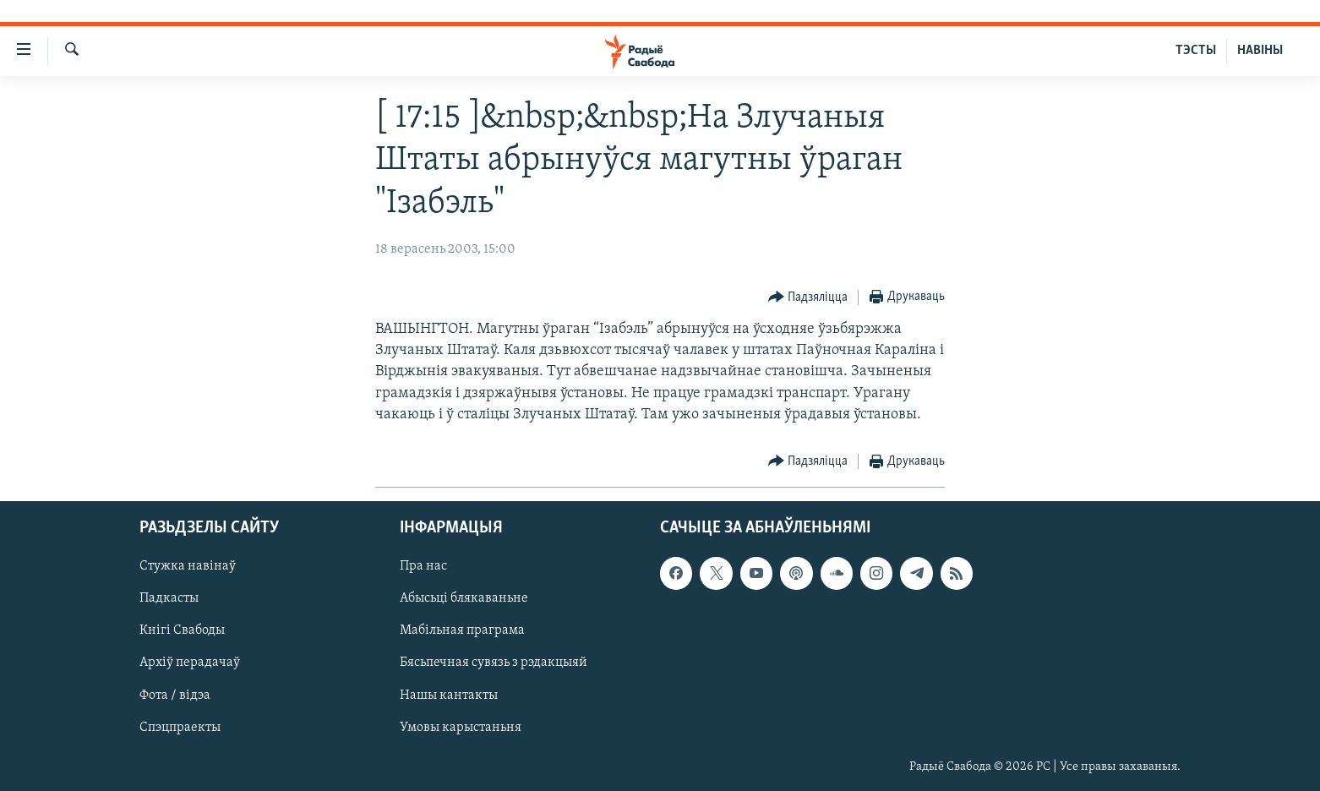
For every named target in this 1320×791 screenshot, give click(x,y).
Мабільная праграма (462, 631)
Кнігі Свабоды (182, 631)
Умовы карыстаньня (460, 727)
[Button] (808, 297)
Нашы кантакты (449, 695)
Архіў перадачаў (189, 663)
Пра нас (423, 566)
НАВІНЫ (1260, 50)
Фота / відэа (174, 695)
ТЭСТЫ (1195, 50)
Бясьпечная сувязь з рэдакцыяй (493, 663)
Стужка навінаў (187, 566)
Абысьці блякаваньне (464, 599)
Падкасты (169, 599)
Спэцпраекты (180, 727)
